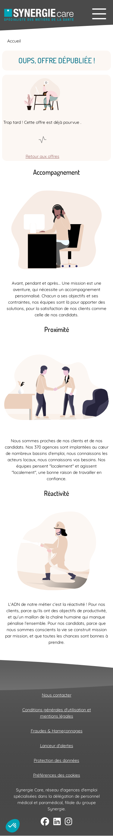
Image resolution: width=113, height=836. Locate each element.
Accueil (14, 41)
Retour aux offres (42, 156)
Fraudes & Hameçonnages (57, 731)
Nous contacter (56, 695)
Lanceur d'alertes (56, 745)
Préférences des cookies (56, 775)
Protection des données (56, 760)
